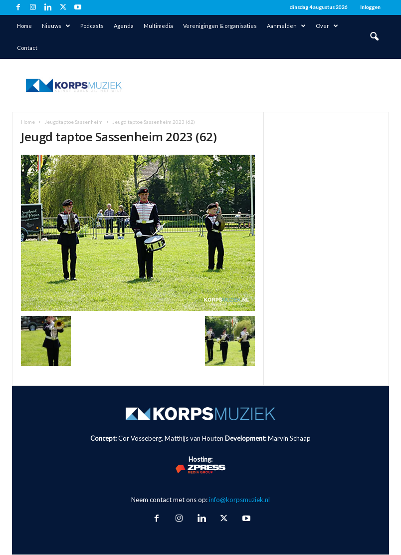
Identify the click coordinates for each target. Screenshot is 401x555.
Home (24, 25)
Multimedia (158, 25)
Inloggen (370, 7)
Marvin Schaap (289, 438)
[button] (374, 37)
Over (327, 26)
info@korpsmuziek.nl (239, 500)
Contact (27, 47)
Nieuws (56, 26)
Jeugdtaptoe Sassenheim (73, 122)
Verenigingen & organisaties (220, 25)
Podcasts (92, 25)
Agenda (124, 25)
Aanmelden (286, 26)
